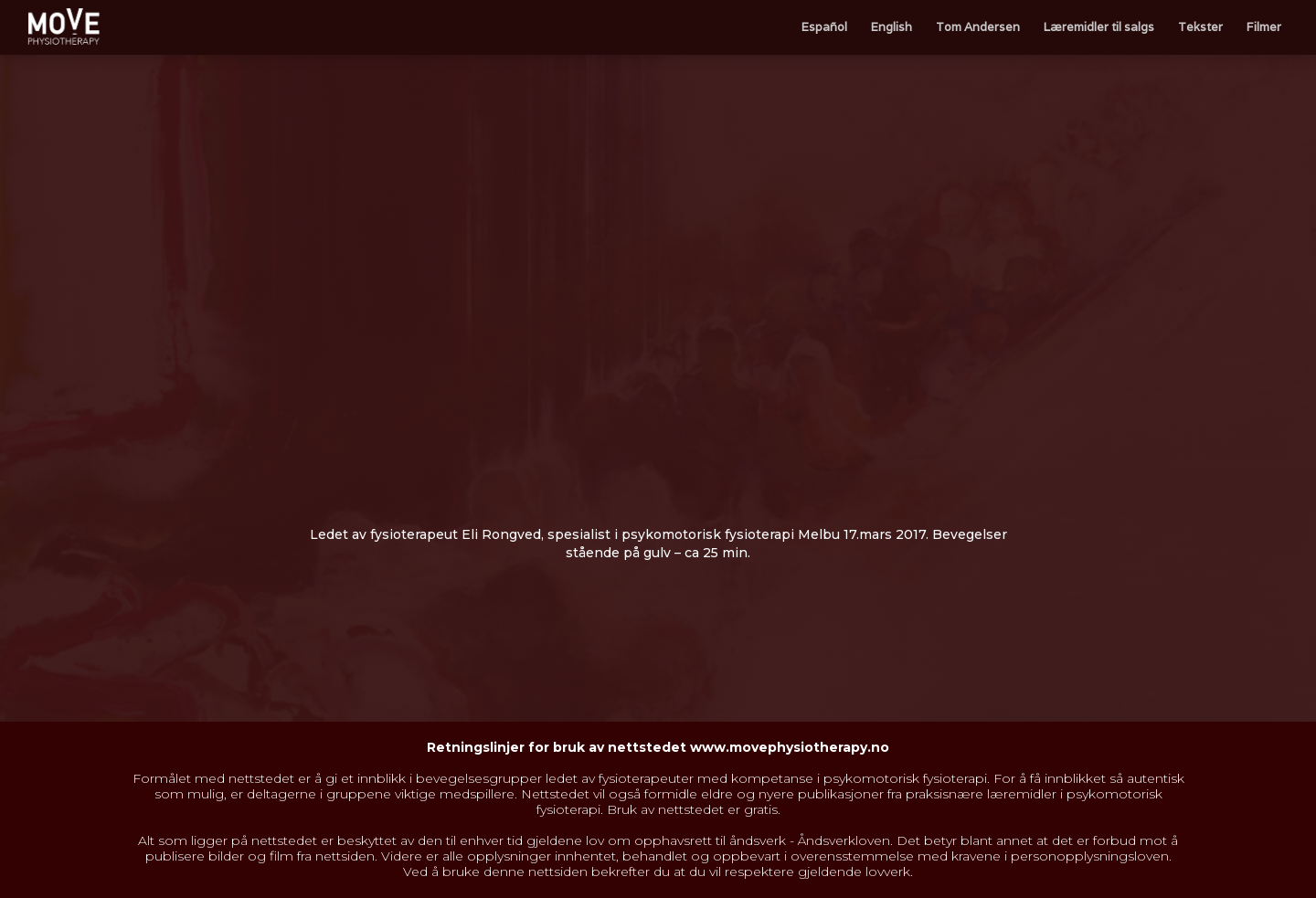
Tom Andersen (978, 27)
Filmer (1264, 27)
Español (824, 27)
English (891, 27)
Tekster (1200, 27)
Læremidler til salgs (1099, 27)
